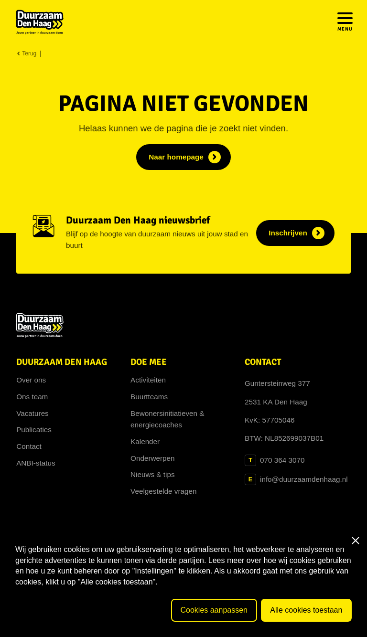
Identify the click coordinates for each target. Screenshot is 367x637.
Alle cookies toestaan (306, 610)
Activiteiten (148, 380)
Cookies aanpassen (214, 610)
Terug (26, 54)
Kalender (145, 441)
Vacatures (32, 413)
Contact (29, 446)
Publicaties (34, 429)
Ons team (32, 397)
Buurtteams (149, 397)
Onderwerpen (152, 458)
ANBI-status (35, 463)
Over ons (31, 380)
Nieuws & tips (152, 474)
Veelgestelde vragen (163, 491)
